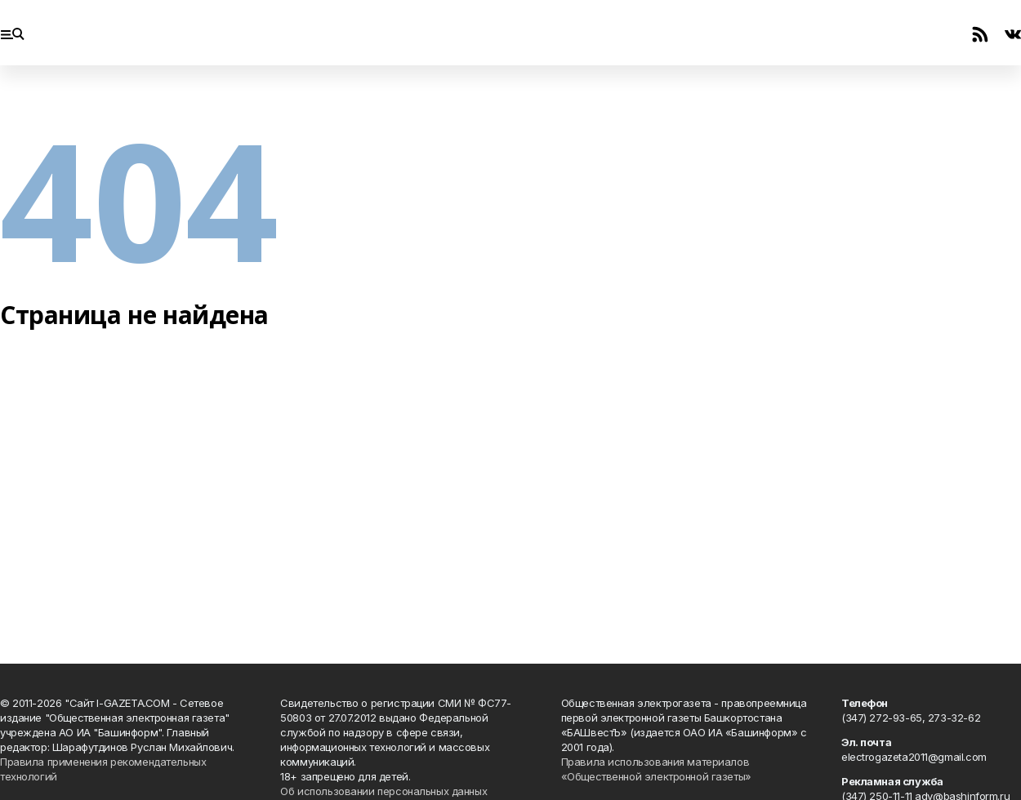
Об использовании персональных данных (383, 791)
